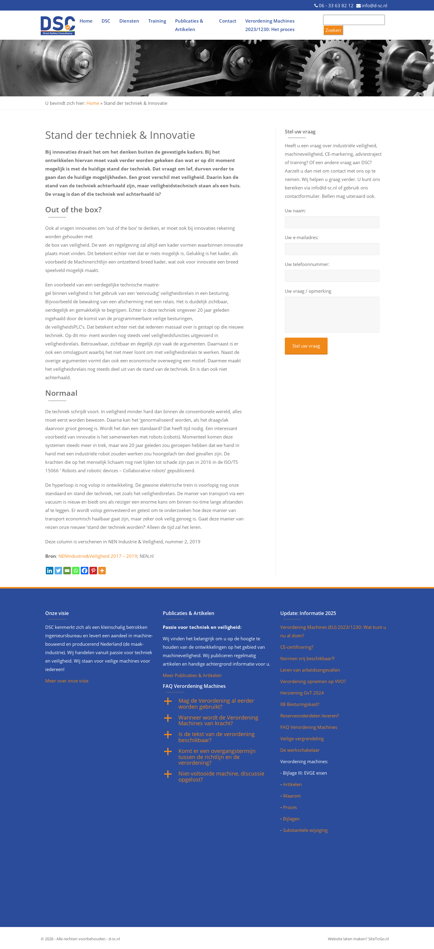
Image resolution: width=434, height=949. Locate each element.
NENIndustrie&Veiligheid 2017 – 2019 (97, 556)
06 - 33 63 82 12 (336, 5)
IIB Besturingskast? (299, 704)
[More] (102, 570)
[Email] (67, 570)
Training (157, 21)
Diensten (129, 21)
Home (86, 21)
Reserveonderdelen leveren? (309, 716)
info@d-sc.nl (374, 5)
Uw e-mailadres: (302, 237)
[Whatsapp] (76, 570)
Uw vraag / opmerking (308, 291)
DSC (106, 21)
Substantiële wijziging (305, 830)
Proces (290, 807)
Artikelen (292, 784)
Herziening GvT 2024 (302, 693)
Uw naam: (295, 211)
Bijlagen (291, 819)
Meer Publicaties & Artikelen (192, 675)
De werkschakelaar (299, 750)
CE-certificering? (296, 647)
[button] (217, 703)
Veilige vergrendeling (302, 738)
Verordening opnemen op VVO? (313, 681)
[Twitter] (58, 570)
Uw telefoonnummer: (307, 264)
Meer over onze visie (66, 681)
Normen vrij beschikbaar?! (307, 658)
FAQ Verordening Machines (308, 727)
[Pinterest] (93, 570)
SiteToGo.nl (378, 938)
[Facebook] (84, 570)
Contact (227, 21)
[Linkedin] (49, 570)
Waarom (292, 796)
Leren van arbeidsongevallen (310, 670)
